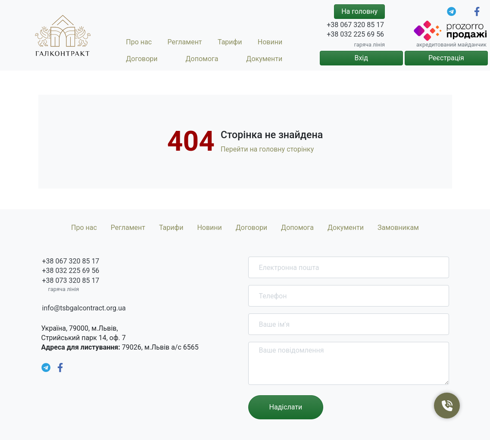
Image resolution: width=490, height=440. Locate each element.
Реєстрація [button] (446, 58)
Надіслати (286, 407)
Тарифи (230, 42)
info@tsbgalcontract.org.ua (84, 308)
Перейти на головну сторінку (267, 149)
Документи (264, 59)
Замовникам (398, 227)
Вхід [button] (361, 58)
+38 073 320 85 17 (71, 280)
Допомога (202, 59)
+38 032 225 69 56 (355, 34)
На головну (359, 11)
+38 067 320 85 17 (355, 25)
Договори (141, 59)
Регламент (184, 42)
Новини (270, 42)
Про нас (139, 42)
